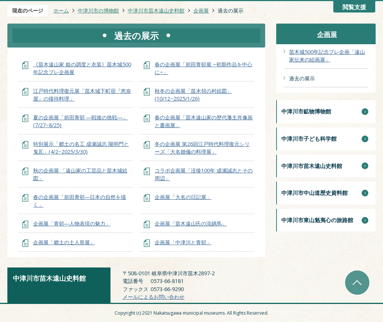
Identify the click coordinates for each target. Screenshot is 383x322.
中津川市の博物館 (98, 10)
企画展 (201, 10)
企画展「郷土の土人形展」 (64, 242)
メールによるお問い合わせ (154, 296)
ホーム (61, 10)
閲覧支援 (354, 7)
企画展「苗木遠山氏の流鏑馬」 (191, 223)
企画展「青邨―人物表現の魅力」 (71, 223)
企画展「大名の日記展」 (183, 196)
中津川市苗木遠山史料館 (156, 10)
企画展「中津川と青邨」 (183, 242)
